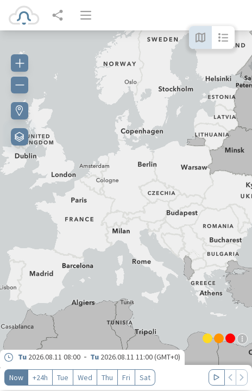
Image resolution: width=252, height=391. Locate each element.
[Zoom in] (19, 63)
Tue (62, 377)
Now (16, 377)
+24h (40, 377)
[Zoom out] (19, 84)
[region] (126, 210)
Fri (126, 377)
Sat (145, 377)
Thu (107, 377)
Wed (85, 377)
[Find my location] (19, 110)
